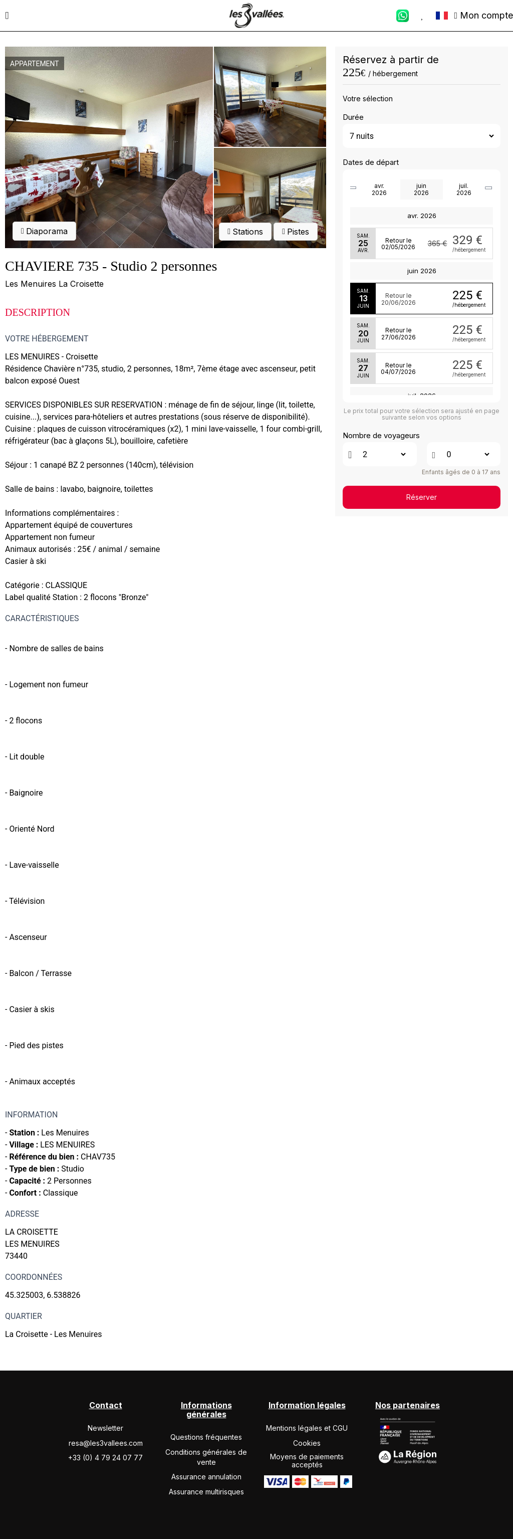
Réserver (421, 497)
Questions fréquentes (206, 1437)
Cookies (307, 1443)
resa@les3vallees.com (106, 1443)
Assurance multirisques (206, 1491)
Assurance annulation (206, 1476)
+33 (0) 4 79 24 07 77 (105, 1457)
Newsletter (105, 1428)
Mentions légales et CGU (307, 1428)
